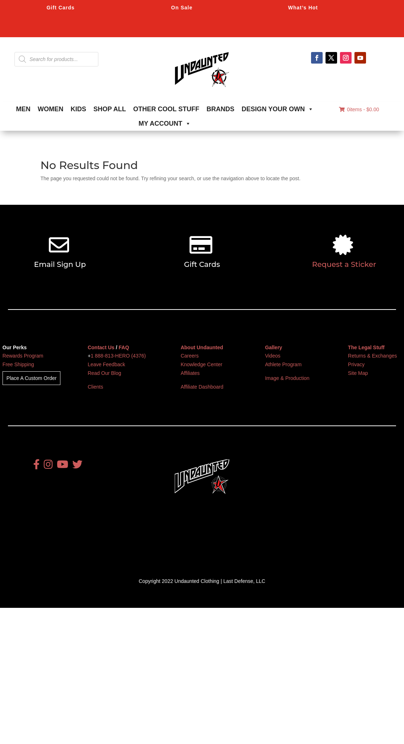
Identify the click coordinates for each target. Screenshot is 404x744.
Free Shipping (18, 364)
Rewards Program (23, 356)
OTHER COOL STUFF (166, 109)
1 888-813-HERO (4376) (118, 356)
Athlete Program (283, 364)
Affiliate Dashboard (201, 387)
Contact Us (101, 347)
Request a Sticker (344, 264)
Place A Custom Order (32, 378)
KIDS (78, 109)
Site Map (358, 373)
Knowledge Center (201, 364)
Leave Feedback (106, 364)
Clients (95, 387)
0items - (359, 109)
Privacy (356, 364)
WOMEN (50, 109)
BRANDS (220, 109)
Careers (189, 356)
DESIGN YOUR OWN (278, 109)
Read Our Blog (104, 373)
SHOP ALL (109, 109)
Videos (273, 356)
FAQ (124, 347)
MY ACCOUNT (165, 123)
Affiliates (190, 373)
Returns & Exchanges (372, 356)
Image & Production (287, 378)
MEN (23, 109)
